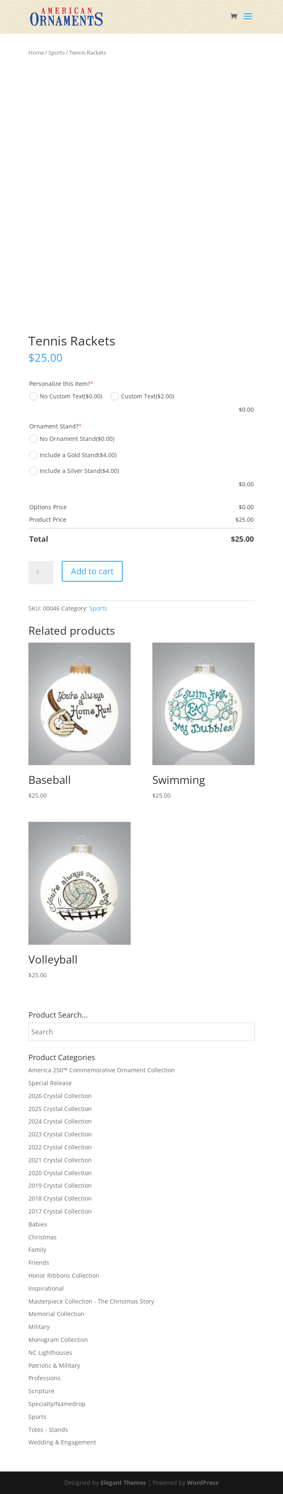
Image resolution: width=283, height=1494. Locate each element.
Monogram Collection (58, 1340)
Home (36, 52)
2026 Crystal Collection (60, 1096)
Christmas (42, 1237)
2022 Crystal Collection (60, 1147)
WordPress (202, 1482)
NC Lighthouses (50, 1352)
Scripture (41, 1391)
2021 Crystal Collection (60, 1160)
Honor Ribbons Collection (63, 1275)
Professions (44, 1378)
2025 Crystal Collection (60, 1109)
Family (37, 1250)
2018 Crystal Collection (60, 1198)
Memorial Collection (56, 1314)
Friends (38, 1262)
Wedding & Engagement (62, 1442)
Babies (37, 1224)
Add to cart (92, 571)
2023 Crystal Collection (60, 1134)
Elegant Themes (123, 1482)
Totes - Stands (48, 1430)
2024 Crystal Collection (60, 1121)
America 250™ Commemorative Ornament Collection (101, 1070)
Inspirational (46, 1288)
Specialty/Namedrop (57, 1404)
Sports (56, 52)
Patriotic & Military (54, 1365)
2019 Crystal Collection (60, 1185)
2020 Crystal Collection (60, 1173)
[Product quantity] (40, 572)
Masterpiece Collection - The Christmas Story (91, 1301)
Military (39, 1327)
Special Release (50, 1083)
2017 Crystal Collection (60, 1211)
